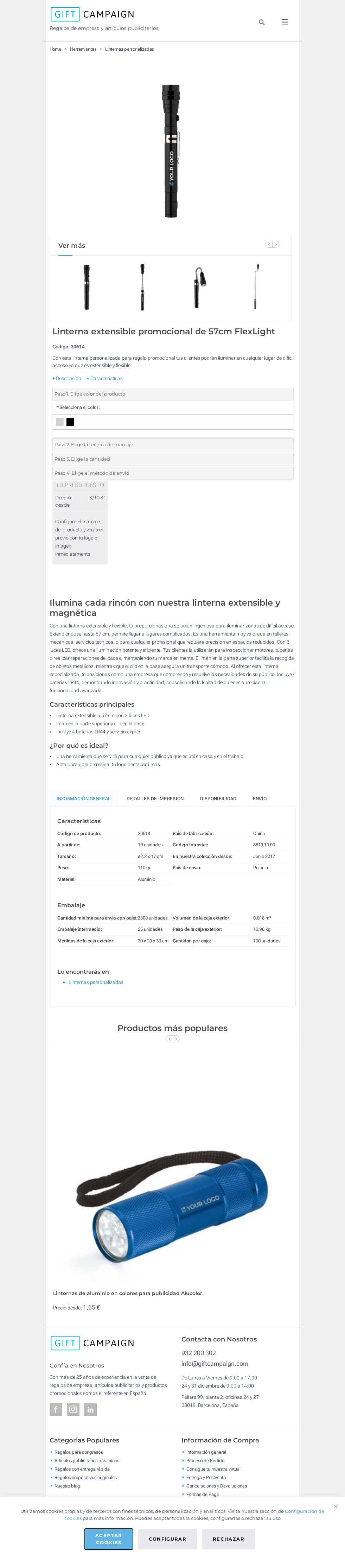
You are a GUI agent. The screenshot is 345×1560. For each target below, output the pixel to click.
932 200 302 (198, 1353)
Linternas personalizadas (129, 49)
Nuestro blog (67, 1486)
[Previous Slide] (268, 244)
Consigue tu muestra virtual (213, 1469)
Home (56, 49)
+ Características (105, 378)
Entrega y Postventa (206, 1477)
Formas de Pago (202, 1494)
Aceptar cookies (108, 1539)
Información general (206, 1452)
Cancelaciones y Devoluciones (216, 1486)
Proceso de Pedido (205, 1460)
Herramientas (83, 49)
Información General (84, 798)
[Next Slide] (275, 244)
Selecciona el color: (78, 407)
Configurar (168, 1539)
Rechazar (228, 1539)
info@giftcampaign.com (214, 1363)
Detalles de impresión (155, 798)
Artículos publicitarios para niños (87, 1460)
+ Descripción (66, 378)
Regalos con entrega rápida (82, 1469)
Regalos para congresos (79, 1452)
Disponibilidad (218, 798)
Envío (260, 798)
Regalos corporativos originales (86, 1477)
